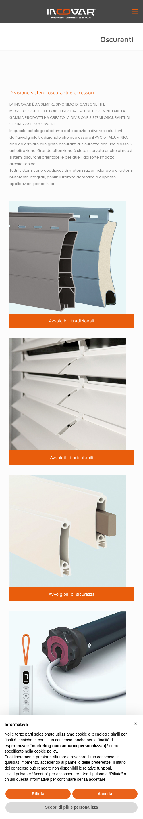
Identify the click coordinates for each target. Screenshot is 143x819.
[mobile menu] (135, 11)
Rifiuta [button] (38, 793)
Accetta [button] (105, 793)
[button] (135, 723)
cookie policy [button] (45, 751)
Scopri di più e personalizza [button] (71, 807)
